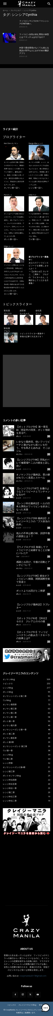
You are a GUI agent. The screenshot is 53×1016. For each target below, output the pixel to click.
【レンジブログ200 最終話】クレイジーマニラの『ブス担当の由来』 (33, 521)
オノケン (19, 454)
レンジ (18, 469)
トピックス (11, 1005)
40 (49, 513)
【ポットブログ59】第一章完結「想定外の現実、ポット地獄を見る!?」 (33, 429)
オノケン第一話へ (12, 187)
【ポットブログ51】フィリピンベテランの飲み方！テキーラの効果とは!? (33, 635)
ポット (18, 436)
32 (49, 585)
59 (49, 454)
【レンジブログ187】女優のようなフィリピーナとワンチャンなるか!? (33, 491)
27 (49, 642)
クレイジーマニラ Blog (27, 1005)
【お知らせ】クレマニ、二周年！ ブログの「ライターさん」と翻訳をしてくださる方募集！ (38, 277)
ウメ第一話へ (35, 239)
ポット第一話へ (11, 239)
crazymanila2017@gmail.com (33, 975)
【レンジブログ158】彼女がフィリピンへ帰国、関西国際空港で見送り (33, 578)
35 (49, 540)
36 (49, 528)
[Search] (49, 4)
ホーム (5, 10)
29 (49, 611)
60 (49, 436)
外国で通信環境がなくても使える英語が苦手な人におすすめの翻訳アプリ (34, 50)
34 (49, 556)
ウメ (17, 556)
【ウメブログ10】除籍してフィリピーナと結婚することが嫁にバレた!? (33, 550)
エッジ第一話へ (11, 293)
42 (49, 469)
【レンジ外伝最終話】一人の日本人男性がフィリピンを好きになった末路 (33, 506)
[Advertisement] (26, 94)
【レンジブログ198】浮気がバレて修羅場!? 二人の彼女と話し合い (33, 462)
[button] (4, 4)
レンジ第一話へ (36, 187)
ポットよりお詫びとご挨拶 (30, 590)
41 (49, 481)
